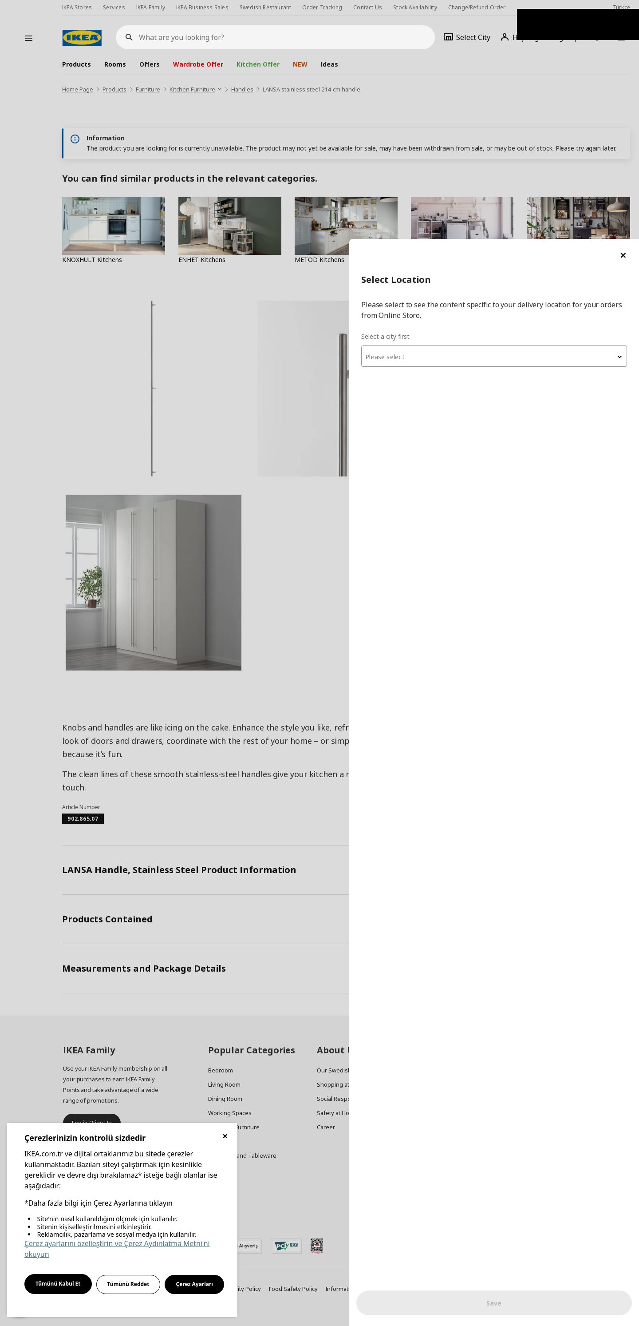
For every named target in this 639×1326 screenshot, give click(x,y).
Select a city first (462, 97)
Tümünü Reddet (128, 1284)
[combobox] (532, 117)
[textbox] (532, 118)
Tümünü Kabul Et (58, 1283)
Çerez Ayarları (194, 1284)
